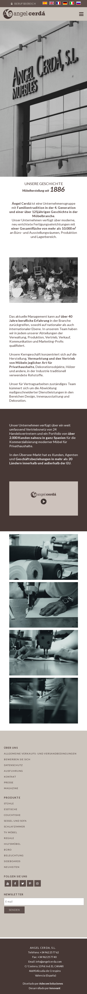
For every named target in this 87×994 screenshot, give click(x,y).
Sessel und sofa (15, 820)
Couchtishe (12, 815)
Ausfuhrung (13, 770)
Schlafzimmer (14, 826)
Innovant (54, 988)
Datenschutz (13, 765)
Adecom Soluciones (51, 983)
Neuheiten (11, 867)
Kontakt (10, 776)
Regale (9, 838)
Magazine (11, 788)
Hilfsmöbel (12, 843)
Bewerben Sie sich (17, 759)
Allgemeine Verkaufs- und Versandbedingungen (40, 753)
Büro (8, 849)
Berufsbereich (23, 3)
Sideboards (12, 861)
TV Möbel (10, 832)
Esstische (10, 809)
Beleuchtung (14, 855)
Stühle (9, 803)
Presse (8, 782)
